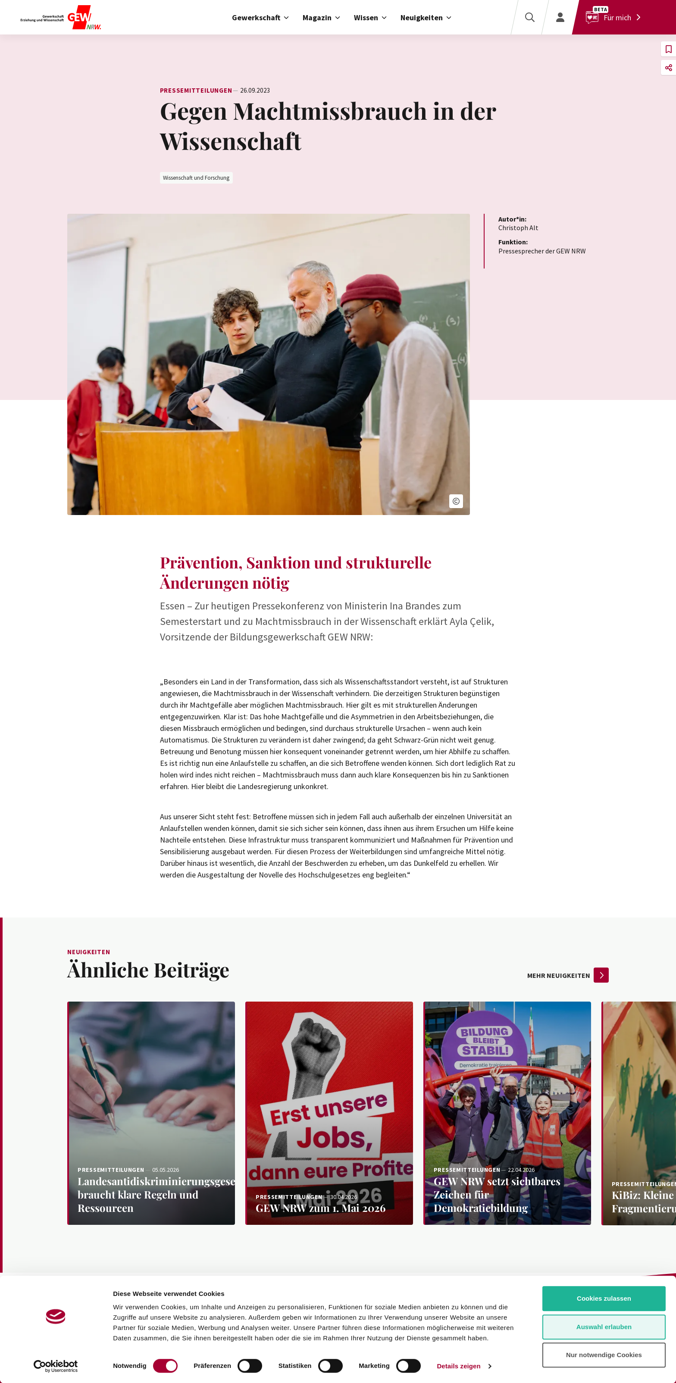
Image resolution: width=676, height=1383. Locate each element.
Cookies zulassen (604, 1298)
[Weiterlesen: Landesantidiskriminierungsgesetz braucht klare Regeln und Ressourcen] (151, 1113)
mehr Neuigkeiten (568, 975)
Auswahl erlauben (604, 1326)
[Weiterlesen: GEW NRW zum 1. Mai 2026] (329, 1113)
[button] (456, 501)
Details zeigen (458, 1366)
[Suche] (529, 17)
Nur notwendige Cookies (604, 1354)
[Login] (560, 17)
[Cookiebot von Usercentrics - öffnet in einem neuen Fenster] (56, 1366)
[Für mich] (615, 17)
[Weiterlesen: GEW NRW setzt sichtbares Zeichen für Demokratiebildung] (507, 1113)
